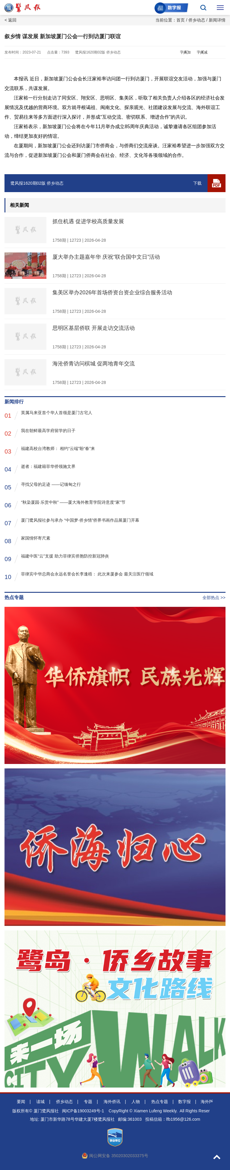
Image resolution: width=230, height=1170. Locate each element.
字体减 (202, 52)
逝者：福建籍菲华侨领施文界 (39, 469)
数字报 (184, 1101)
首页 (180, 20)
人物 (135, 1101)
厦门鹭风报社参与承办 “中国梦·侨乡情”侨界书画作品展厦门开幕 (71, 523)
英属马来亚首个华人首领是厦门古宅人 (48, 415)
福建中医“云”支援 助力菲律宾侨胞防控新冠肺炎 (56, 558)
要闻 (21, 1101)
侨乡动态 (196, 20)
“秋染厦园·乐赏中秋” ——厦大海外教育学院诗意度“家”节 (64, 505)
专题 (88, 1101)
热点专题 (159, 1101)
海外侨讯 (112, 1101)
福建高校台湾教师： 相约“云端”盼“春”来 (49, 451)
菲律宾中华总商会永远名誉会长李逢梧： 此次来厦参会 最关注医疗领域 (78, 576)
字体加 (185, 52)
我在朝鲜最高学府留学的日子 (39, 433)
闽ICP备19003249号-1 (83, 1110)
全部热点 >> (213, 597)
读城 (40, 1101)
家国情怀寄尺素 (27, 541)
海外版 (207, 1101)
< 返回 (10, 20)
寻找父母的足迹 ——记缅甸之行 (42, 487)
